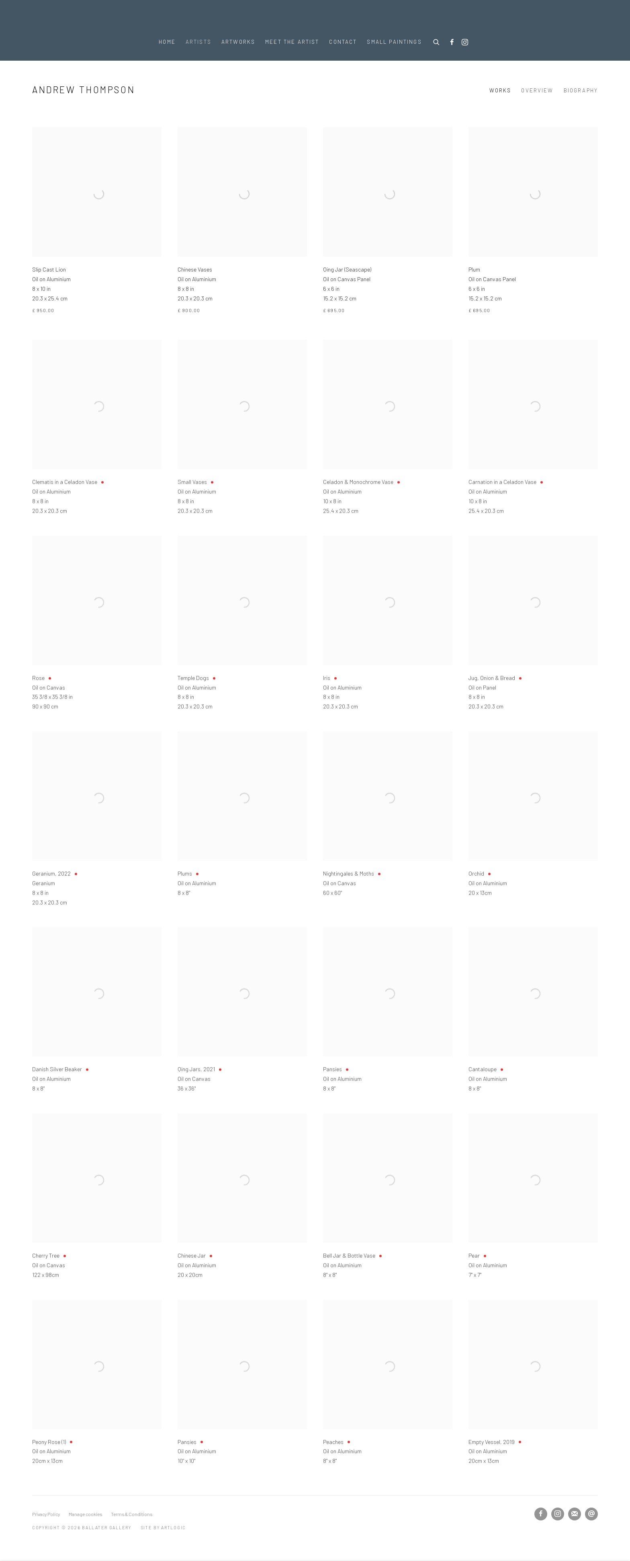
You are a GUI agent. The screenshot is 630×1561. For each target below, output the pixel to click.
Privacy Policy (46, 1514)
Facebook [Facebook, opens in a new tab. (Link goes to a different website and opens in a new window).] (452, 42)
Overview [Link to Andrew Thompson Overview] (537, 90)
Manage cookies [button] (85, 1514)
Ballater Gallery (315, 17)
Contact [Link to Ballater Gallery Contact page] (343, 42)
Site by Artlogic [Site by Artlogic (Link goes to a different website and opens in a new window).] (163, 1527)
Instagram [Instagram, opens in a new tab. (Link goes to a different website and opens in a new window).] (464, 42)
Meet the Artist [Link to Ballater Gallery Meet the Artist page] (292, 42)
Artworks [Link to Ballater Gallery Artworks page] (238, 42)
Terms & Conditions (131, 1514)
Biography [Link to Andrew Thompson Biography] (581, 90)
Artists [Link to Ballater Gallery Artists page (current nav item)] (198, 42)
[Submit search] (436, 41)
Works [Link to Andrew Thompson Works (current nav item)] (500, 90)
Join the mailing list (574, 1514)
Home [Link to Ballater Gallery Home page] (167, 42)
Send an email (591, 1514)
